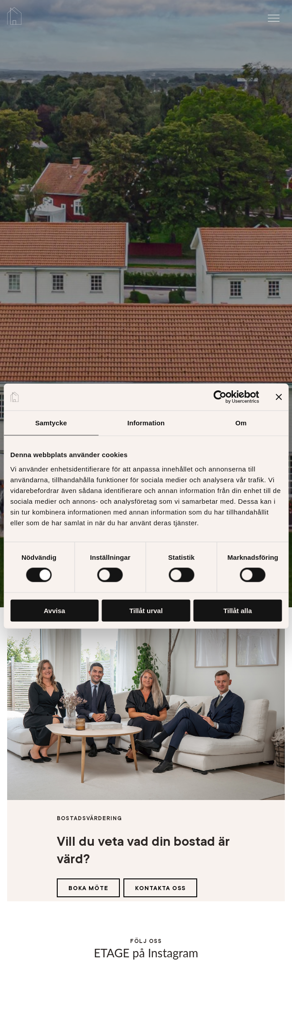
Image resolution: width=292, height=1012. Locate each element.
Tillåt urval (146, 610)
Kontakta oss (160, 888)
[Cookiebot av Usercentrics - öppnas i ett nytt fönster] (220, 397)
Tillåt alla (237, 610)
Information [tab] (146, 423)
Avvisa (54, 610)
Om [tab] (240, 423)
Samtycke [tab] (51, 423)
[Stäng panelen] (278, 397)
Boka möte (88, 888)
